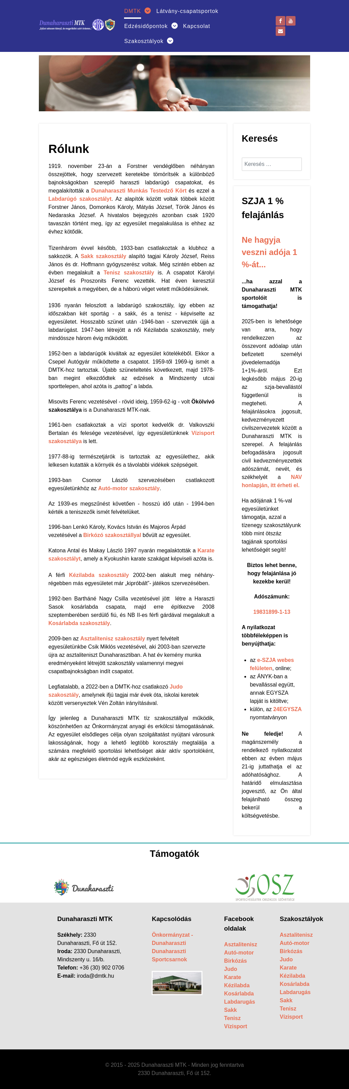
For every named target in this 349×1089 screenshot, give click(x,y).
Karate (232, 977)
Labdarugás (239, 1002)
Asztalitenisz (240, 944)
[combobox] (272, 164)
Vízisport (235, 1026)
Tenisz (232, 1018)
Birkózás (235, 961)
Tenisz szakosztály (129, 272)
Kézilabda (237, 985)
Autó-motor (239, 953)
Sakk (230, 1010)
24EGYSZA (287, 709)
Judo (230, 969)
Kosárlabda (239, 993)
